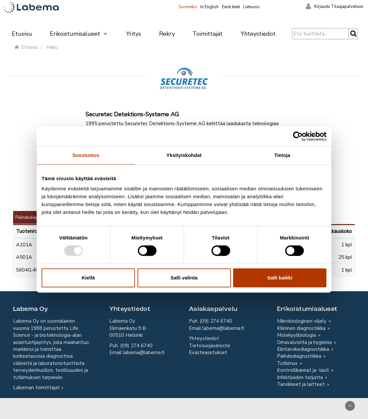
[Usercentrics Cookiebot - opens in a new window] (297, 136)
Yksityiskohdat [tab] (183, 155)
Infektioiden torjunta (300, 377)
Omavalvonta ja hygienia (305, 342)
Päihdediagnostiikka (299, 356)
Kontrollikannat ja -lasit (303, 370)
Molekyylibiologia (297, 335)
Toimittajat (208, 34)
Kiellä (88, 277)
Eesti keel (231, 7)
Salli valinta (184, 277)
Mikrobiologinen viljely (302, 321)
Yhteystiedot (258, 34)
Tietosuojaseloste (209, 345)
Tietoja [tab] (282, 155)
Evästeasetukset (208, 352)
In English (209, 7)
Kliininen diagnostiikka (302, 328)
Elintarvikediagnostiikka (303, 349)
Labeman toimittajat (36, 387)
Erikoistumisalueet (79, 34)
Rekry (167, 34)
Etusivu (22, 34)
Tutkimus (288, 363)
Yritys (133, 34)
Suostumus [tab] (86, 155)
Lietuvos (251, 7)
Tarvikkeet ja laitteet (301, 384)
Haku (52, 47)
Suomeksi (187, 7)
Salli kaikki (279, 277)
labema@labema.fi (143, 352)
